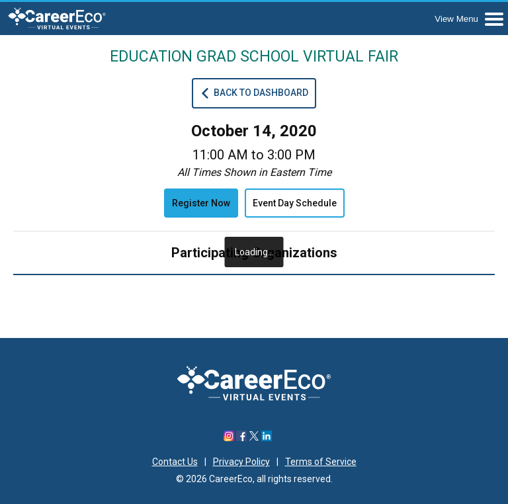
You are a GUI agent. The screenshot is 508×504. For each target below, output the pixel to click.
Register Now (201, 203)
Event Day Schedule (295, 203)
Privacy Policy (241, 461)
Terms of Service (321, 461)
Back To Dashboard (254, 93)
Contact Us (175, 461)
